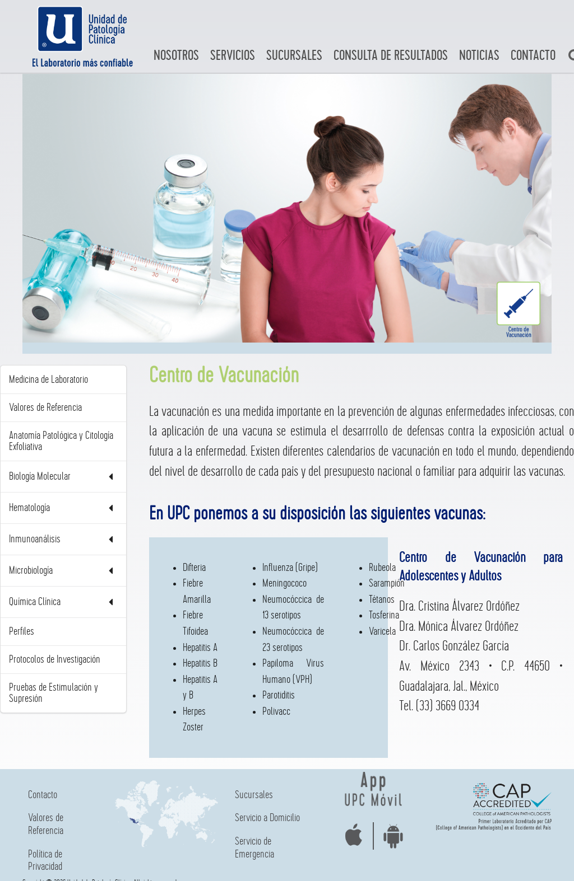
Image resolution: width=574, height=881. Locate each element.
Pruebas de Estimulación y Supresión (53, 693)
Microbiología (63, 571)
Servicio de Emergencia (254, 848)
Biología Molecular (63, 476)
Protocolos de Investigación (54, 659)
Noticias (479, 56)
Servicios (232, 56)
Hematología (63, 508)
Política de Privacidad (45, 861)
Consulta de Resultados (391, 56)
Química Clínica (63, 602)
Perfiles (21, 631)
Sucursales (294, 56)
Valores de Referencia (45, 407)
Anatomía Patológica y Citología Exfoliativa (61, 441)
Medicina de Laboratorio (48, 379)
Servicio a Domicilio (267, 817)
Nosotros (176, 56)
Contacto (533, 56)
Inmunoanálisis (63, 539)
